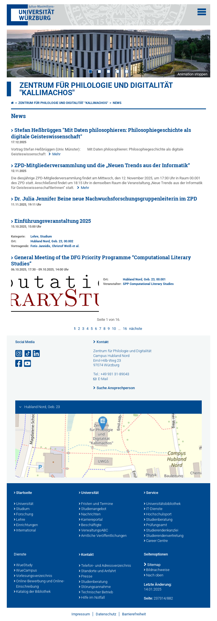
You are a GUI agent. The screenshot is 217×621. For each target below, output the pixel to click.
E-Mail (103, 379)
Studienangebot (92, 509)
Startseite (23, 493)
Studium (22, 509)
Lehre (19, 519)
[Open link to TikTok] (28, 354)
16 (125, 328)
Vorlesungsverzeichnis (33, 576)
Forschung (23, 514)
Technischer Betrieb (96, 592)
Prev (17, 53)
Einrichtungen (26, 525)
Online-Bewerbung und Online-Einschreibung (39, 584)
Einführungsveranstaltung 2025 (52, 221)
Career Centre (156, 541)
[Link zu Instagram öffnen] (19, 354)
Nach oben (153, 575)
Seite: (148, 598)
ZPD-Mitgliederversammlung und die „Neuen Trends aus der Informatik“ (102, 165)
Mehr (56, 154)
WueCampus (25, 570)
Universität (23, 504)
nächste (135, 328)
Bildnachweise (157, 570)
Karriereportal (91, 519)
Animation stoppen (192, 74)
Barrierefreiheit (134, 614)
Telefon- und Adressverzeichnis (105, 565)
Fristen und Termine (96, 504)
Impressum (80, 614)
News (117, 103)
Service (151, 493)
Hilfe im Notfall (92, 597)
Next (200, 53)
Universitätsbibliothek (162, 504)
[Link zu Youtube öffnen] (28, 364)
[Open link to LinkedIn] (37, 354)
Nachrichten (90, 514)
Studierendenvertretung (163, 536)
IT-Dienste (153, 509)
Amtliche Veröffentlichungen (103, 536)
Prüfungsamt (155, 525)
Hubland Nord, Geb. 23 (46, 241)
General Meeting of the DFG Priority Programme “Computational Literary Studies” (101, 260)
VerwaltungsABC (93, 530)
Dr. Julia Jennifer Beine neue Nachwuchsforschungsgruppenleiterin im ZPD (105, 198)
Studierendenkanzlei (161, 530)
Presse (85, 576)
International (25, 530)
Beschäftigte (90, 525)
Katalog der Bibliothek (32, 591)
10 (114, 328)
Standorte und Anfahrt (97, 571)
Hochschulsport (158, 514)
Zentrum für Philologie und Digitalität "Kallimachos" (96, 89)
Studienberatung (158, 519)
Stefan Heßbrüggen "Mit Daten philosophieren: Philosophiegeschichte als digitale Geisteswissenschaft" (101, 133)
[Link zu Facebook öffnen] (19, 364)
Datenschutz (106, 614)
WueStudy (23, 565)
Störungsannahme (95, 587)
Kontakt (102, 342)
